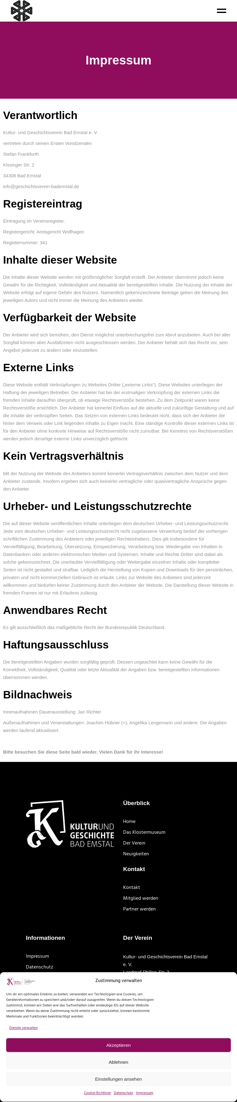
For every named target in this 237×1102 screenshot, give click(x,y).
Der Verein (134, 843)
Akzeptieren (118, 1054)
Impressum (37, 956)
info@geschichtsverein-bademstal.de (41, 186)
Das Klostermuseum (144, 833)
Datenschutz (39, 967)
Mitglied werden (140, 898)
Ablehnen (118, 1071)
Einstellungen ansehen (118, 1088)
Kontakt (131, 888)
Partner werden (139, 909)
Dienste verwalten (23, 1037)
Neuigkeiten (136, 854)
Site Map (35, 978)
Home (129, 822)
